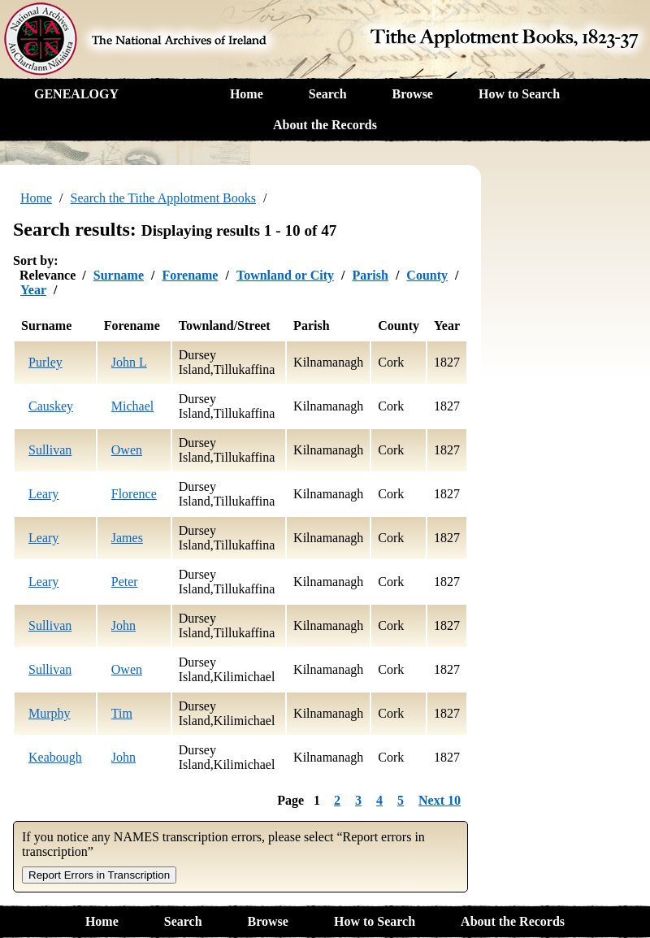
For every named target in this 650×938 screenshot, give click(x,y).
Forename (190, 275)
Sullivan (50, 450)
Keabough (55, 757)
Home (246, 94)
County (427, 275)
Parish (370, 275)
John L (129, 362)
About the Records (325, 125)
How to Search (519, 94)
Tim (121, 713)
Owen (126, 450)
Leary (43, 494)
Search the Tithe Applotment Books (163, 198)
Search (328, 94)
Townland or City (285, 275)
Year (33, 290)
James (127, 538)
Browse (412, 94)
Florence (134, 494)
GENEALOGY (76, 94)
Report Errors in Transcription (99, 875)
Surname (118, 275)
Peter (124, 581)
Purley (45, 362)
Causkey (50, 406)
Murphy (49, 713)
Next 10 (439, 800)
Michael (132, 406)
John (123, 625)
